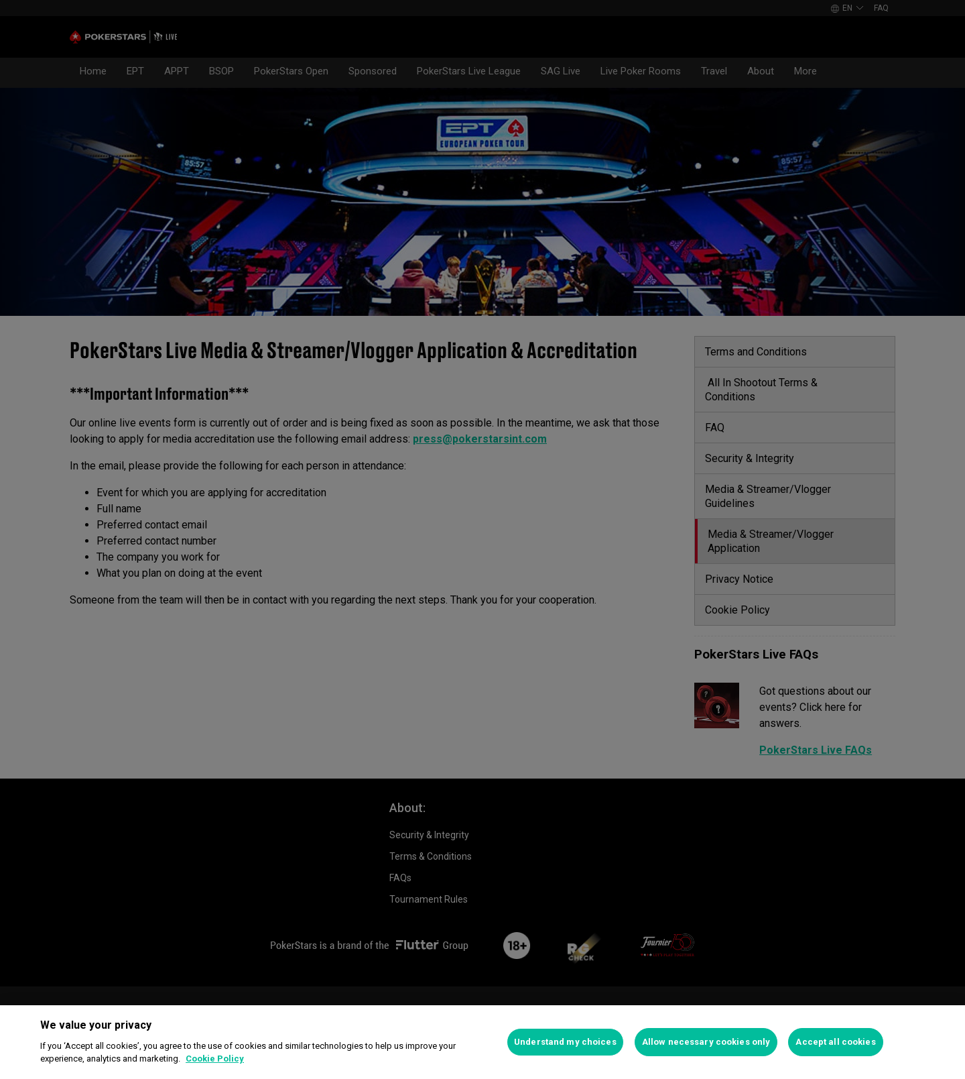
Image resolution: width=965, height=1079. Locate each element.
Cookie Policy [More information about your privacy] (215, 1059)
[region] (482, 1042)
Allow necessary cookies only (706, 1042)
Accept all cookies (835, 1042)
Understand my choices (565, 1042)
